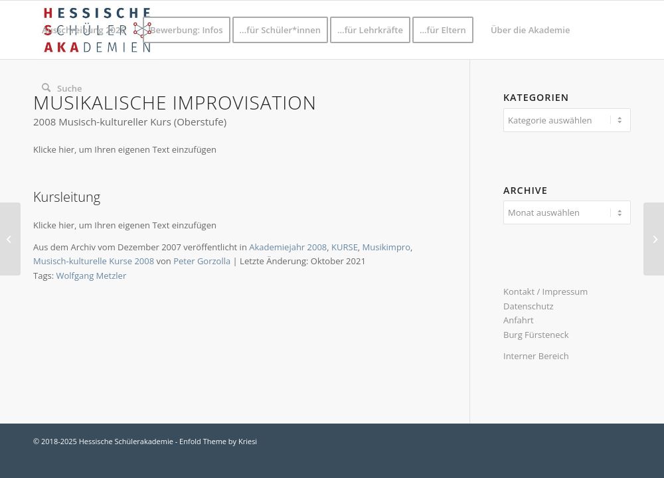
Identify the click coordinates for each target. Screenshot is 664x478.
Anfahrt (518, 320)
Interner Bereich (536, 356)
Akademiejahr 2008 (288, 247)
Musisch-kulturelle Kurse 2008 (93, 261)
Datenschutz (528, 306)
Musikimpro (386, 247)
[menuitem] (83, 30)
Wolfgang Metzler (91, 275)
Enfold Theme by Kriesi (218, 441)
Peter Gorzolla (201, 261)
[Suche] (62, 88)
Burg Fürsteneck (536, 335)
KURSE (344, 247)
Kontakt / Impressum (545, 291)
